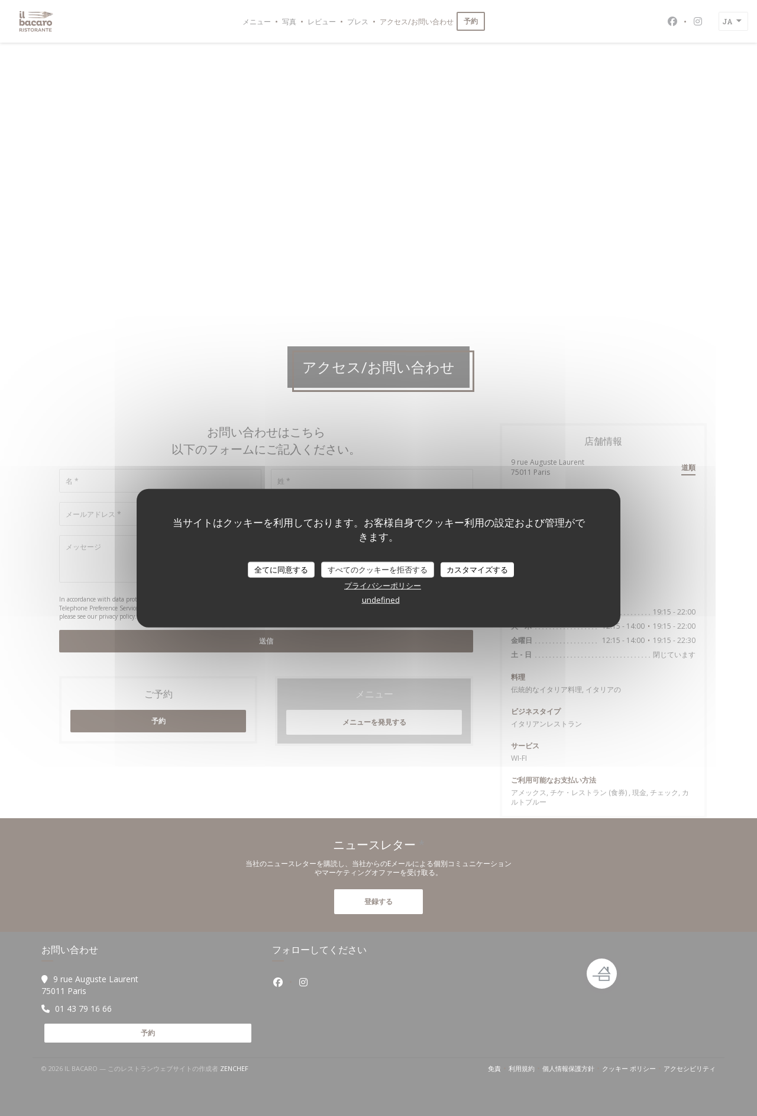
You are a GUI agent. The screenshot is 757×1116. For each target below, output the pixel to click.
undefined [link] (381, 599)
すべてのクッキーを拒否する (378, 569)
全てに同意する (281, 569)
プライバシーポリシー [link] (382, 585)
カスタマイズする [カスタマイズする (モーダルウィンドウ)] (477, 569)
